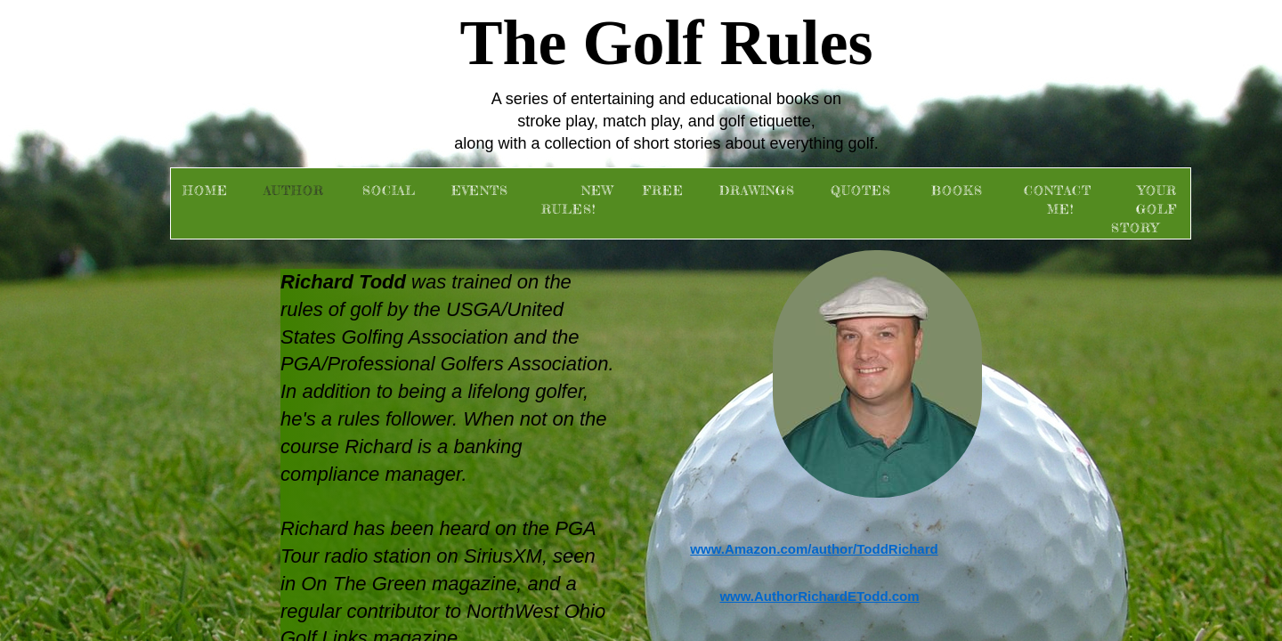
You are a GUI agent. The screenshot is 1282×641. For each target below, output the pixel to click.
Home (205, 190)
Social (389, 190)
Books (957, 190)
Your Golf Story (1144, 209)
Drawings (757, 190)
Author (294, 190)
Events (479, 190)
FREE (663, 190)
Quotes (861, 190)
